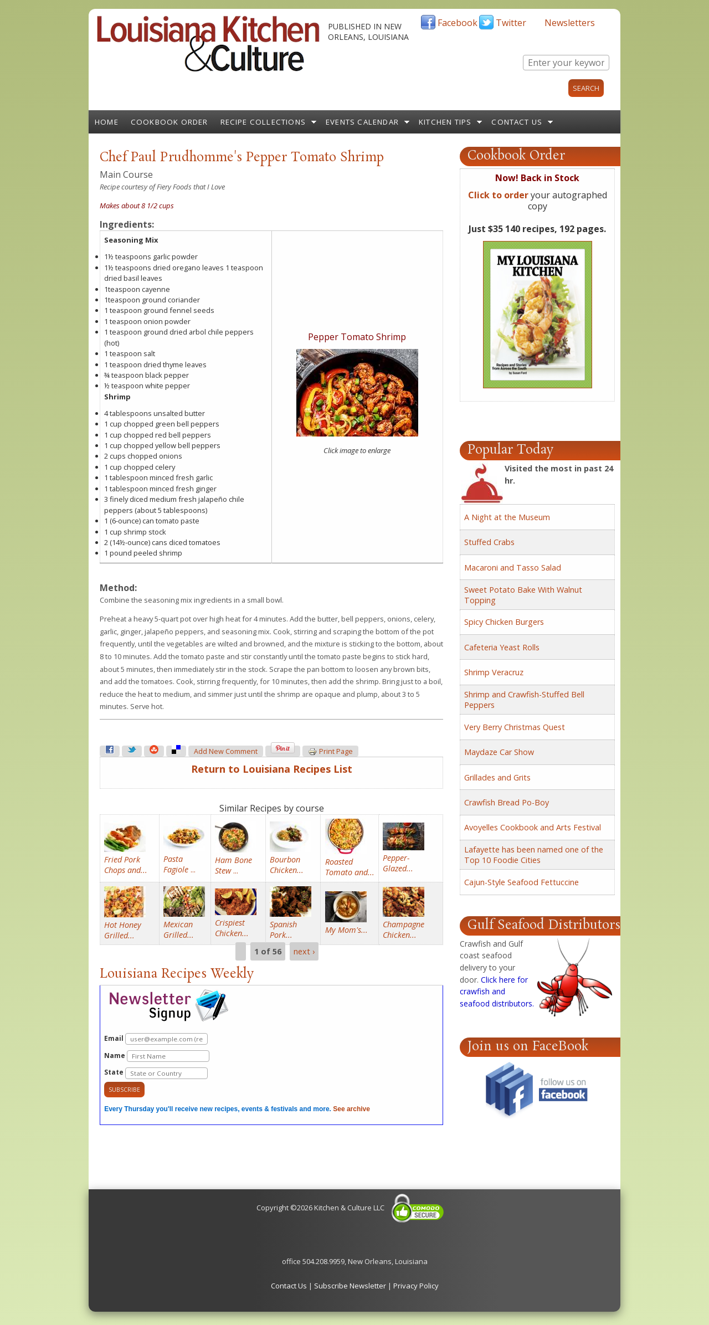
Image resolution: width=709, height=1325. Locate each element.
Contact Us (516, 122)
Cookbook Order (169, 122)
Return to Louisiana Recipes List (271, 769)
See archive (351, 1109)
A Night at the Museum (507, 517)
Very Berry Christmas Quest (514, 727)
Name (156, 1056)
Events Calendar (362, 122)
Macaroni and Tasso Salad (512, 567)
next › (304, 951)
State (156, 1073)
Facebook (457, 23)
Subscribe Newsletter (350, 1286)
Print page (330, 752)
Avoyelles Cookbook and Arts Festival (532, 827)
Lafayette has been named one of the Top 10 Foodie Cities (533, 854)
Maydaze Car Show (499, 752)
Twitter (511, 23)
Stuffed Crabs (489, 542)
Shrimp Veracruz (493, 672)
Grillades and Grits (497, 777)
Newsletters (569, 23)
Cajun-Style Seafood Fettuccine (521, 882)
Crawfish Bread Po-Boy (506, 802)
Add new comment (226, 751)
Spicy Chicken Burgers (504, 622)
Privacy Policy (416, 1286)
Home (107, 122)
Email (156, 1039)
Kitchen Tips (445, 122)
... (179, 864)
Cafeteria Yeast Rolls (502, 647)
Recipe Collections (263, 122)
